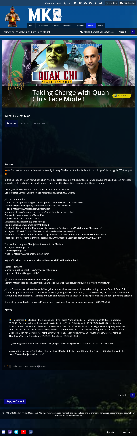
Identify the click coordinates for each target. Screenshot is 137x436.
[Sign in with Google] (85, 3)
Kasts (90, 25)
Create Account (53, 3)
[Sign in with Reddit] (90, 3)
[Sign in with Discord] (75, 3)
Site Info (110, 432)
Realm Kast (124, 95)
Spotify (11, 123)
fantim (43, 366)
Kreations (67, 25)
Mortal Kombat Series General (99, 31)
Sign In (67, 3)
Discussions (43, 25)
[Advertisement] (68, 382)
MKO (31, 25)
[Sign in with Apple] (96, 3)
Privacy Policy (127, 432)
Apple (24, 123)
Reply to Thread (15, 401)
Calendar (79, 25)
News (100, 25)
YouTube (39, 123)
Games (55, 25)
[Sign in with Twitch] (80, 3)
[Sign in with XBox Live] (101, 3)
